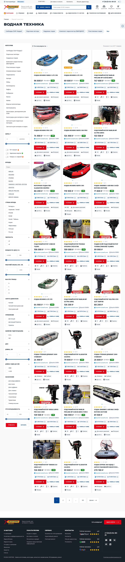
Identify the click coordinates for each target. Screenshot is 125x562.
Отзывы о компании (10, 544)
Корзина (118, 7)
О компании (7, 533)
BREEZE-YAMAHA (13, 197)
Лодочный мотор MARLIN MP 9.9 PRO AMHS (105, 131)
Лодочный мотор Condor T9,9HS (44, 245)
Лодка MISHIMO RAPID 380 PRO (75, 130)
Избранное (111, 7)
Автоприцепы (11, 108)
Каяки (8, 100)
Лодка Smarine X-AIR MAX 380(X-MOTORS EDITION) (106, 410)
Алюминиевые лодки (13, 71)
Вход (97, 7)
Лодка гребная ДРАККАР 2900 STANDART (105, 355)
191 (83, 500)
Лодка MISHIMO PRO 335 (43, 130)
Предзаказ (20, 13)
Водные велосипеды (13, 104)
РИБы (8, 82)
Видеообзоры (8, 539)
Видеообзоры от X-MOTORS (75, 13)
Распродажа (8, 13)
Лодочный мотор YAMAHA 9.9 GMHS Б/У (45, 466)
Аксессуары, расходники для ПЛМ (16, 112)
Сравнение (104, 7)
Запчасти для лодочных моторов (14, 122)
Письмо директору (83, 2)
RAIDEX (11, 181)
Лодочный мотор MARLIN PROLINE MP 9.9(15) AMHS (104, 76)
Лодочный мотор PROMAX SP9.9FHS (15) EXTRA (74, 245)
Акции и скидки (31, 533)
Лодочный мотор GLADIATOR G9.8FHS (75, 355)
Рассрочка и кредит (33, 539)
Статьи (6, 553)
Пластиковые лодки (95, 31)
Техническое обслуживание (96, 13)
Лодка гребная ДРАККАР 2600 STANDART (45, 355)
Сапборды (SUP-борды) (14, 31)
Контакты (70, 2)
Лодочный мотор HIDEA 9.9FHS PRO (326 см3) (46, 410)
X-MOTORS (41, 1)
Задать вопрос (110, 522)
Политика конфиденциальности (14, 536)
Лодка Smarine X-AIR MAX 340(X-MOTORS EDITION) (106, 187)
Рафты (8, 89)
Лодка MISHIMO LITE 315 (43, 299)
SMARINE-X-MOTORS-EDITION (18, 184)
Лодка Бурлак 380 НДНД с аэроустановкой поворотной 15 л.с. (106, 466)
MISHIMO (11, 175)
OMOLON (11, 194)
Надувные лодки (49, 31)
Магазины (21, 1)
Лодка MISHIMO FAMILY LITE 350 (46, 75)
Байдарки (9, 93)
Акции (30, 13)
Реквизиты (68, 542)
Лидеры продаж (41, 13)
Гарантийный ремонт (51, 536)
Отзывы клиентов (56, 13)
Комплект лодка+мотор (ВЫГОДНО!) (71, 31)
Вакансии (7, 547)
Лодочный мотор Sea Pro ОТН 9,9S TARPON (106, 300)
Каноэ (8, 97)
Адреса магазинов (114, 13)
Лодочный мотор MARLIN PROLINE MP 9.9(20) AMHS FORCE (76, 410)
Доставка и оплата (56, 2)
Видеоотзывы (8, 542)
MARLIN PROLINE (14, 191)
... (75, 500)
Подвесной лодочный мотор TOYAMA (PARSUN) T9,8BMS (106, 245)
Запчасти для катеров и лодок (16, 126)
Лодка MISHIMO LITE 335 (73, 75)
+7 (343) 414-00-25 (109, 2)
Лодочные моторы (32, 31)
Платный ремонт (50, 539)
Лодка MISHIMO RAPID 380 (74, 186)
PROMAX (11, 178)
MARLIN (11, 171)
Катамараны (10, 86)
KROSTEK (11, 187)
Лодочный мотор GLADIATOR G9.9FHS (75, 466)
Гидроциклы (10, 75)
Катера (8, 78)
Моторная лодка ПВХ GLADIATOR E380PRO (42, 187)
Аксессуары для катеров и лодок (17, 117)
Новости (6, 550)
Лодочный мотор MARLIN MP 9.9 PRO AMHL (75, 300)
